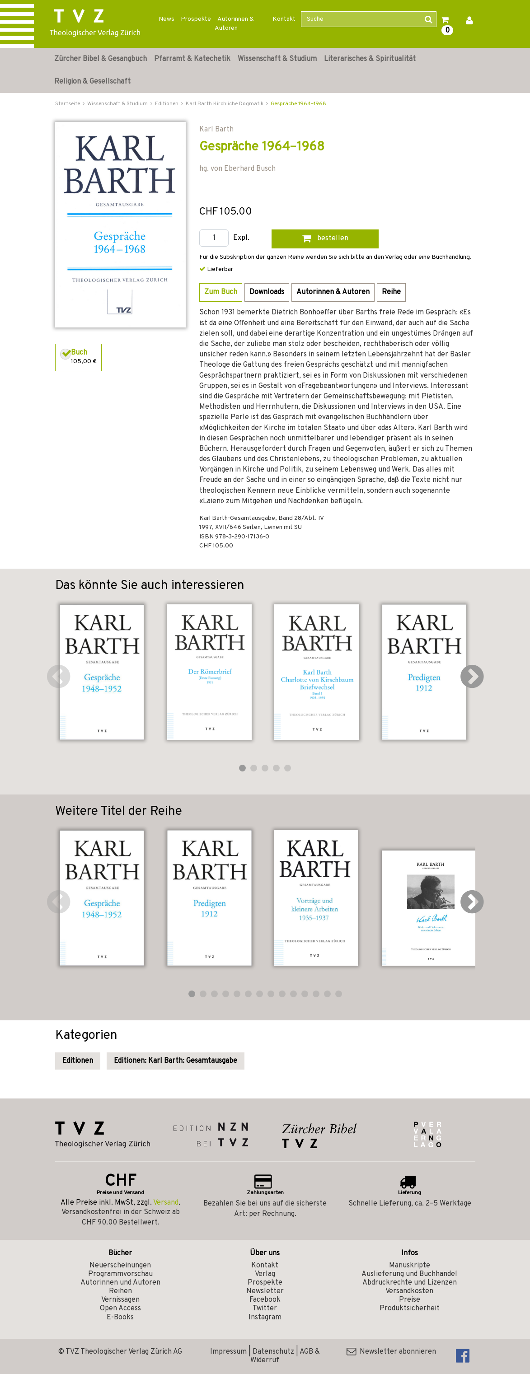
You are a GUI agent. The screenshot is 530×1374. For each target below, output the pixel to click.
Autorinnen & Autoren (234, 23)
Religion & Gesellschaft (92, 81)
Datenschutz (273, 1351)
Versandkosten (409, 1291)
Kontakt (283, 19)
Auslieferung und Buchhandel (409, 1274)
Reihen (120, 1291)
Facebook (265, 1299)
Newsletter (265, 1291)
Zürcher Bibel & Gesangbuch (100, 59)
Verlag (265, 1274)
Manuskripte (409, 1265)
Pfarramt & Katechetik (192, 59)
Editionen (77, 1061)
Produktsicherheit (410, 1308)
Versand (165, 1202)
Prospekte (196, 19)
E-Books (120, 1317)
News (166, 19)
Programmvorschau (120, 1274)
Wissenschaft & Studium (277, 59)
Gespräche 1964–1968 (298, 103)
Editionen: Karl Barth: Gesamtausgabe (175, 1061)
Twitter (265, 1308)
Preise (409, 1299)
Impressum (228, 1351)
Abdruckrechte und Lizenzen (409, 1282)
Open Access (120, 1308)
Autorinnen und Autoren (120, 1282)
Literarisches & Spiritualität (370, 59)
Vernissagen (120, 1299)
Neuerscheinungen (120, 1265)
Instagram (265, 1317)
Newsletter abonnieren (391, 1351)
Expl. (241, 238)
